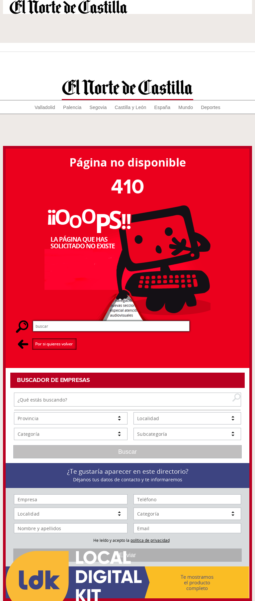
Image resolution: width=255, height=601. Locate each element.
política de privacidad (150, 540)
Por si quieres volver (47, 343)
